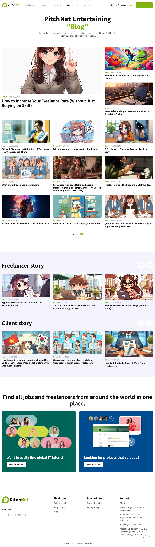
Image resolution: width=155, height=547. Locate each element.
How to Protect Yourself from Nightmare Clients (126, 77)
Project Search (60, 507)
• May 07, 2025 (115, 181)
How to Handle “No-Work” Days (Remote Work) (126, 307)
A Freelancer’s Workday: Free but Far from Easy (126, 150)
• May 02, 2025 (12, 220)
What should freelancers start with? (20, 184)
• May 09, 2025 (115, 146)
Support (87, 5)
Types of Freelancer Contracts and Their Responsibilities (22, 304)
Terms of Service (94, 503)
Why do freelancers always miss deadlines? (75, 148)
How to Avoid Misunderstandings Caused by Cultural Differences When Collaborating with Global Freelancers (25, 362)
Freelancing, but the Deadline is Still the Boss (128, 184)
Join (144, 5)
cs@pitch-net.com (133, 524)
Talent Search (60, 503)
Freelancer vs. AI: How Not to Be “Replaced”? (25, 223)
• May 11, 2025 (12, 146)
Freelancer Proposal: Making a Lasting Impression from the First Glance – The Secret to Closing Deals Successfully (77, 187)
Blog (68, 5)
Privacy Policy (93, 507)
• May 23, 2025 (13, 96)
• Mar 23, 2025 (115, 108)
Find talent (42, 5)
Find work (57, 5)
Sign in (131, 5)
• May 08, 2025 (63, 181)
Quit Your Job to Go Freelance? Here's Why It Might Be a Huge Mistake (128, 225)
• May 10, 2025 (63, 146)
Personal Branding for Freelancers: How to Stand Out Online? (127, 113)
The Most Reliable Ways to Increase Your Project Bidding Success (74, 307)
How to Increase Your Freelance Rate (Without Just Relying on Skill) (48, 103)
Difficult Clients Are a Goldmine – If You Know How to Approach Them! (25, 150)
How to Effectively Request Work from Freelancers (125, 364)
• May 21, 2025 (115, 72)
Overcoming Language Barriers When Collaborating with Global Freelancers (73, 361)
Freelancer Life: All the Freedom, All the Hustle (77, 223)
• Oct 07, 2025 (115, 302)
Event (76, 5)
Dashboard (29, 5)
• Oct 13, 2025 (12, 299)
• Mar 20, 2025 (63, 357)
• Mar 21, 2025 (12, 357)
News (4, 96)
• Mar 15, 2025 (115, 360)
